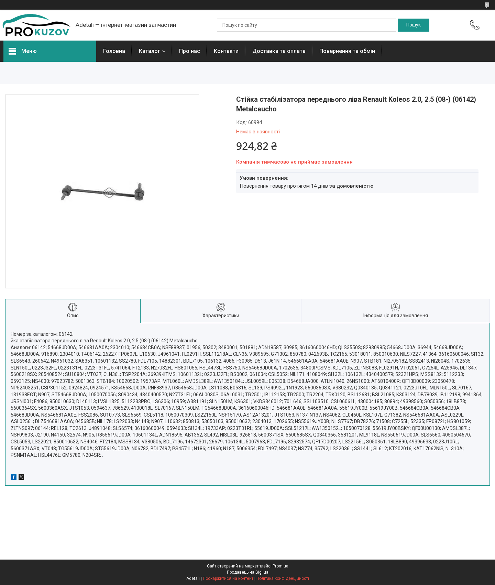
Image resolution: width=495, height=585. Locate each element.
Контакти (226, 51)
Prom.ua (280, 566)
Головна (114, 51)
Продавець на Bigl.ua (247, 572)
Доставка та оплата (279, 51)
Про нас (189, 51)
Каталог (149, 51)
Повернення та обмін (347, 51)
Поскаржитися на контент (228, 578)
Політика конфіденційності (282, 578)
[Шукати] (413, 25)
